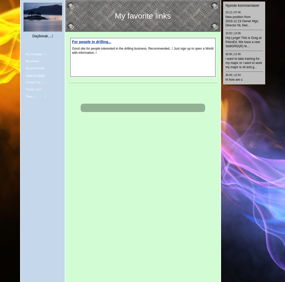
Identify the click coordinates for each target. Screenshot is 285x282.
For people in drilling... (91, 42)
